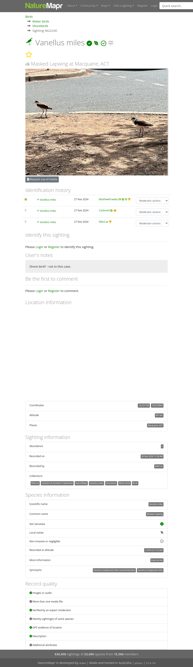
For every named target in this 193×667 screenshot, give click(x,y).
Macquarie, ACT (155, 425)
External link (157, 560)
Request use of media (42, 179)
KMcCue (103, 221)
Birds (29, 16)
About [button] (71, 5)
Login (154, 5)
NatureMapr (81, 482)
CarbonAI (104, 210)
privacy (139, 663)
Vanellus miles (48, 199)
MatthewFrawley (108, 199)
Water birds (40, 21)
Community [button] (87, 5)
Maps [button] (104, 5)
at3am (82, 663)
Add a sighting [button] (122, 5)
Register (142, 5)
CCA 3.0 (150, 663)
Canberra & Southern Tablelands (57, 482)
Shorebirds (40, 26)
